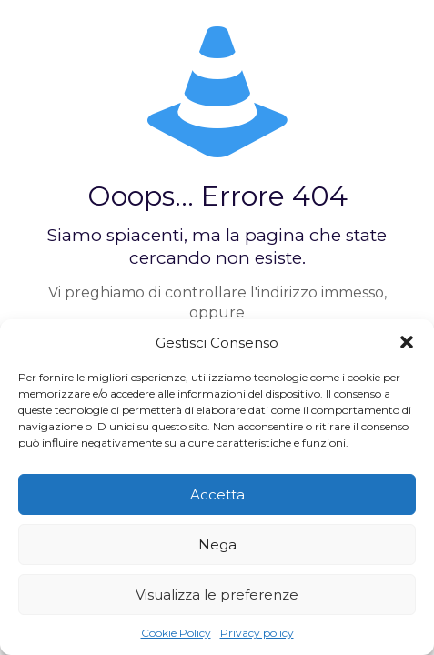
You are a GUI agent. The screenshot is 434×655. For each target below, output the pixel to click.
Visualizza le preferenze (217, 594)
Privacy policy (257, 633)
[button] (407, 342)
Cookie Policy (176, 633)
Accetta (217, 494)
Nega (217, 544)
